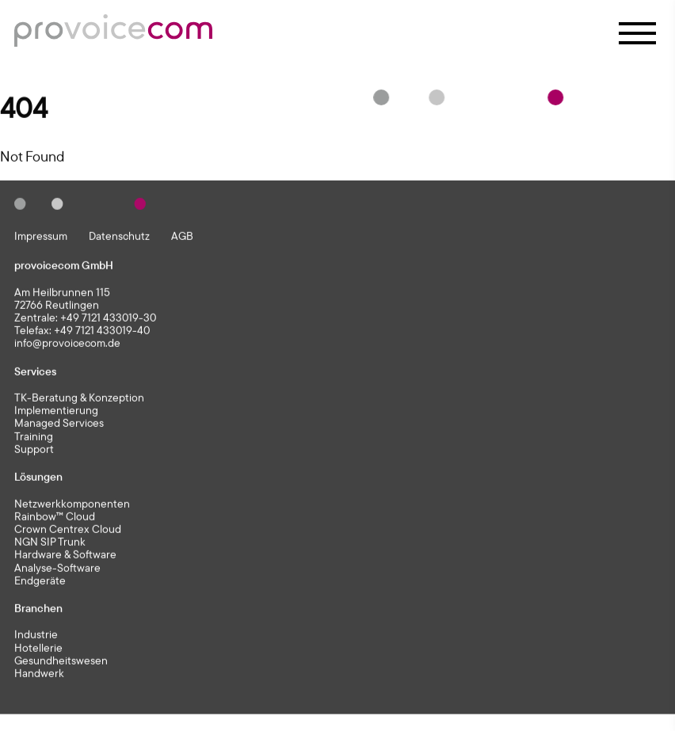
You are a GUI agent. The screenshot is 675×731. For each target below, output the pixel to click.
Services (35, 372)
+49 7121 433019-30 (108, 319)
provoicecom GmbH (63, 266)
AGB (182, 237)
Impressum (40, 237)
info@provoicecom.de (67, 344)
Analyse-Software (57, 568)
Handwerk (39, 674)
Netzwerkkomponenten (72, 504)
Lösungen (38, 478)
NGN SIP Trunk (50, 543)
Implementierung (56, 411)
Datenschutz (119, 237)
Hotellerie (38, 648)
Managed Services (59, 424)
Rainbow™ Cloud (54, 517)
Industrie (36, 636)
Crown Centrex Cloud (67, 530)
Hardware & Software (65, 556)
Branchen (38, 609)
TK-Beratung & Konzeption (79, 399)
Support (34, 450)
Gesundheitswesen (61, 662)
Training (33, 437)
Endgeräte (40, 581)
